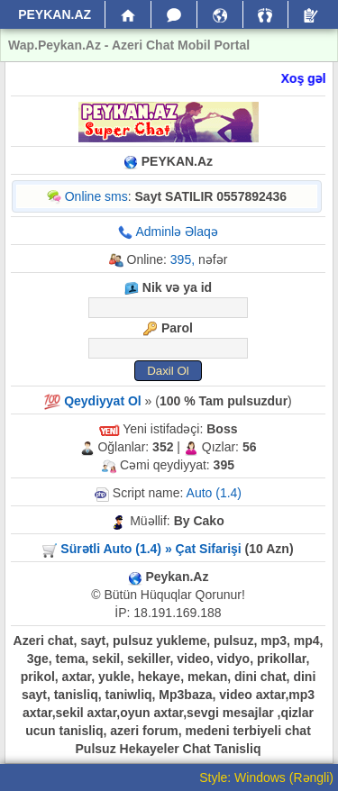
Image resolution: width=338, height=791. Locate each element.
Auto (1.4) (214, 493)
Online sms (96, 196)
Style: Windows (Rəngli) (266, 777)
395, (182, 259)
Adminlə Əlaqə (176, 231)
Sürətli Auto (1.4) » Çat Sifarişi (150, 548)
